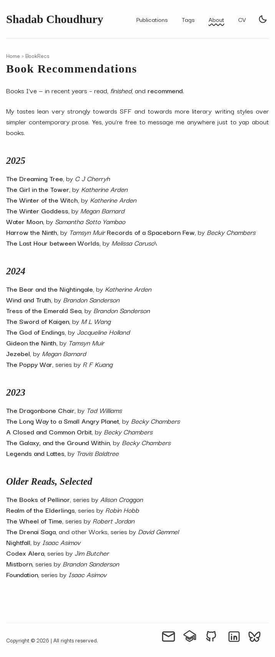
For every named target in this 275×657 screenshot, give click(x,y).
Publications (152, 19)
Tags (188, 19)
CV (242, 19)
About (216, 19)
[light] (263, 19)
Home (13, 55)
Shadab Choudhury (54, 19)
